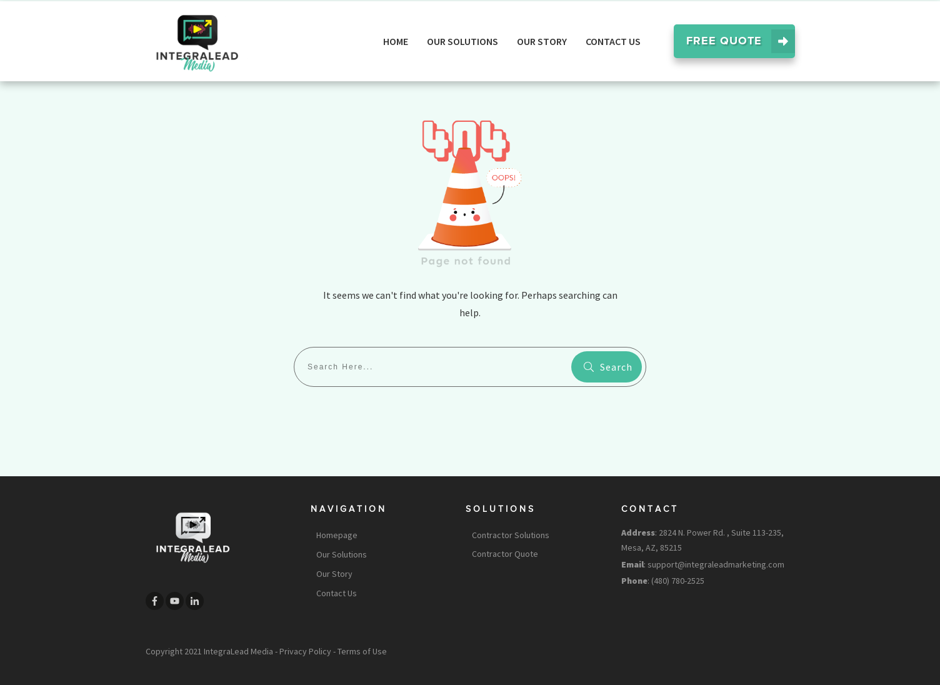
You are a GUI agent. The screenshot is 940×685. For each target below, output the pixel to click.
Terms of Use (362, 651)
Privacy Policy (305, 651)
